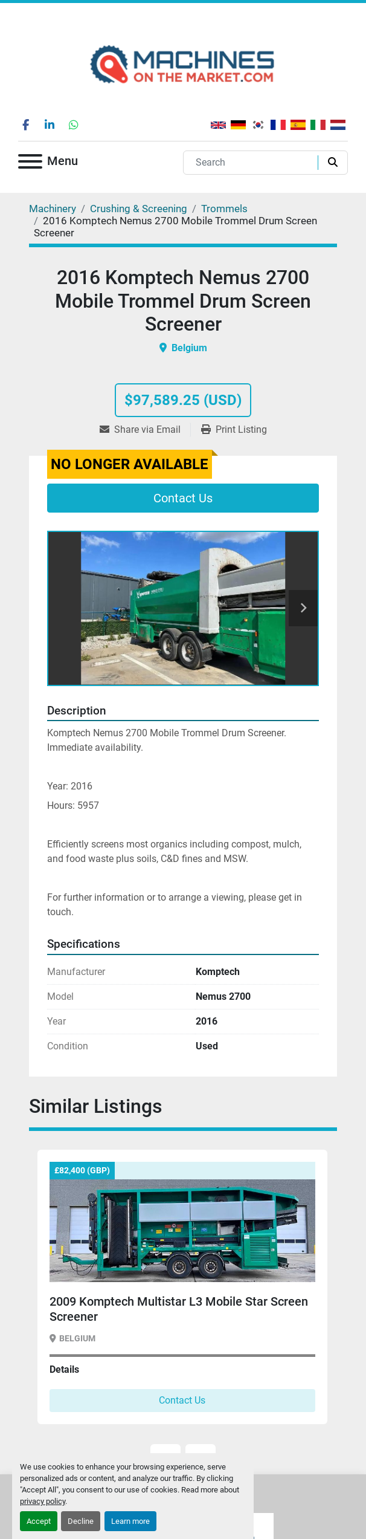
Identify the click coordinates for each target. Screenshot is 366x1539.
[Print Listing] (234, 430)
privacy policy (42, 1501)
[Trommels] (224, 208)
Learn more (130, 1521)
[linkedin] (49, 124)
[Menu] (30, 163)
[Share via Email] (145, 430)
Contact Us (183, 498)
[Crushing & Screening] (138, 208)
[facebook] (25, 124)
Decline (81, 1521)
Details (64, 1369)
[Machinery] (52, 208)
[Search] (253, 162)
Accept (39, 1521)
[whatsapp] (73, 124)
